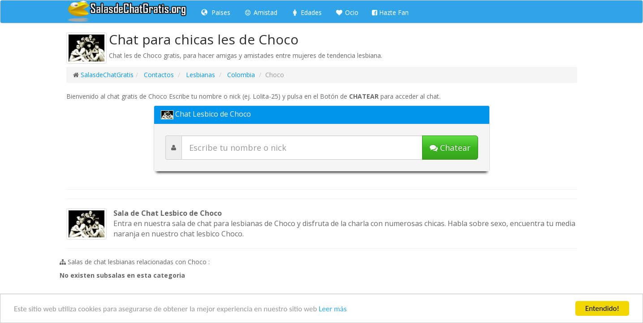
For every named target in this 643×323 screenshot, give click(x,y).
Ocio (346, 12)
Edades (306, 12)
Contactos (158, 74)
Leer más (332, 309)
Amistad (260, 12)
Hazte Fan (390, 12)
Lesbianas (199, 74)
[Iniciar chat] (450, 147)
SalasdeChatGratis (107, 74)
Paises (215, 12)
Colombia (240, 74)
